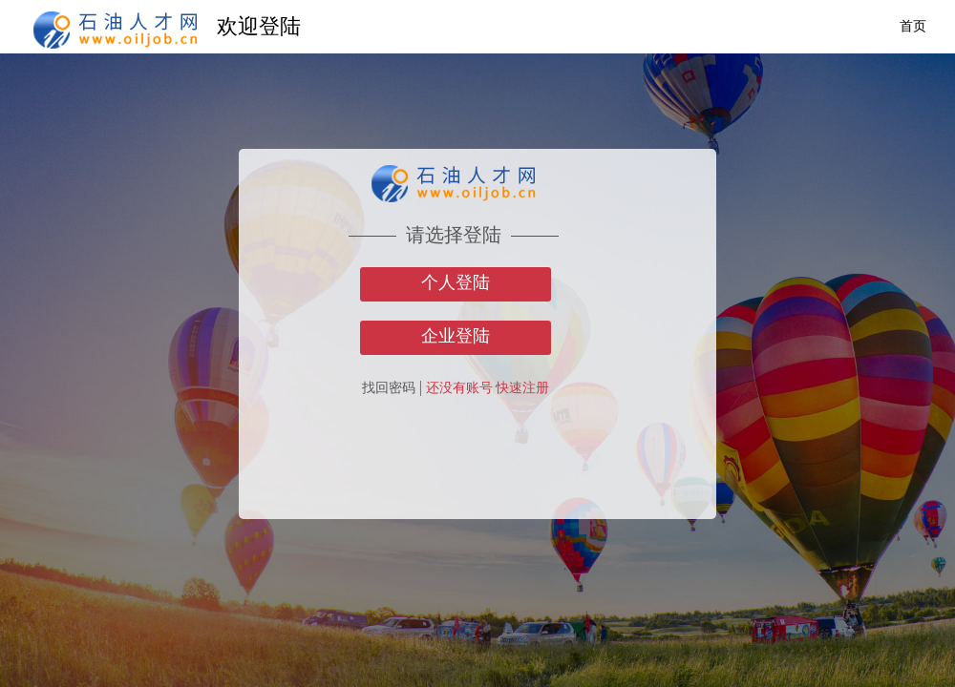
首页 (913, 26)
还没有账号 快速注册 (488, 388)
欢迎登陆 (259, 26)
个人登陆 (455, 282)
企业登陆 (455, 335)
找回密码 (388, 388)
